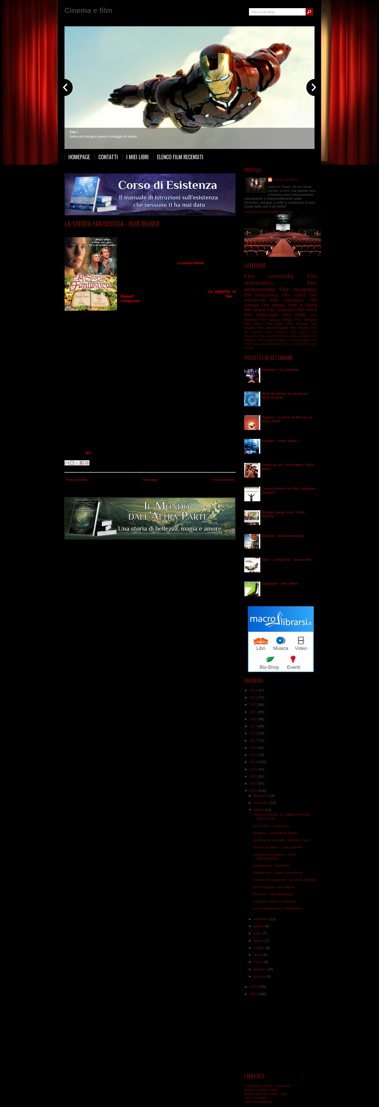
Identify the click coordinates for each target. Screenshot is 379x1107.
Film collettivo (292, 344)
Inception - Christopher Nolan (275, 833)
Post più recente (76, 479)
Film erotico (309, 344)
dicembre (261, 796)
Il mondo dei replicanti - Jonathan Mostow (284, 880)
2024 (254, 690)
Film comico (294, 295)
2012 (254, 776)
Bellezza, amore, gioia (261, 1090)
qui (88, 452)
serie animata (297, 323)
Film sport (265, 340)
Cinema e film (88, 10)
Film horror (307, 310)
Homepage (79, 157)
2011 (254, 783)
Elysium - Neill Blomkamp (282, 536)
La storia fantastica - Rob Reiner (111, 223)
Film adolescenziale (272, 328)
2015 (254, 755)
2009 (254, 987)
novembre (262, 803)
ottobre (259, 810)
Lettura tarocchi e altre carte (265, 1094)
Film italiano (270, 320)
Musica (285, 336)
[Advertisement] (281, 1035)
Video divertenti (269, 336)
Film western (300, 328)
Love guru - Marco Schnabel (274, 901)
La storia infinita (190, 263)
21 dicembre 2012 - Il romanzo (267, 1086)
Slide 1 (74, 131)
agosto (259, 926)
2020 (254, 719)
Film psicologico (287, 300)
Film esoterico (276, 332)
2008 (254, 994)
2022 (254, 705)
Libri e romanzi (255, 1098)
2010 (254, 791)
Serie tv (295, 305)
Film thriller (294, 315)
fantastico (280, 340)
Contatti (108, 157)
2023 (254, 697)
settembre (262, 919)
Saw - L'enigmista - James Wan (287, 560)
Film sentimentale (205, 231)
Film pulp (258, 343)
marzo (259, 962)
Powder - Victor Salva (279, 441)
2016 (254, 748)
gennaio (260, 976)
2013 (254, 769)
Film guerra (299, 332)
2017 (254, 741)
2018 (254, 733)
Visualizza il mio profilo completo (269, 212)
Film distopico (306, 320)
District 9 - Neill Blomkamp (273, 894)
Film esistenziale (261, 315)
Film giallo (274, 323)
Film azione (255, 310)
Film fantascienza (261, 295)
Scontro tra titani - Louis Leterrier (277, 847)
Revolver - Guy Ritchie (280, 370)
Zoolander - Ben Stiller (280, 583)
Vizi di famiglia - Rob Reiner (274, 887)
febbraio (260, 969)
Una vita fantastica (258, 1102)
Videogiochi (275, 343)
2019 (254, 726)
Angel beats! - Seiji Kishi (271, 866)
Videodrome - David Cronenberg (277, 873)
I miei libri (137, 157)
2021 (254, 712)
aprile (258, 955)
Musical (248, 348)
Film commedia (137, 231)
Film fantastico (161, 231)
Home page (149, 479)
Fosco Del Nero (285, 180)
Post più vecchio (223, 479)
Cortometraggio (299, 340)
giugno (259, 941)
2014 (254, 762)
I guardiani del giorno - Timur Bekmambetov (274, 856)
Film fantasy (182, 231)
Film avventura (113, 231)
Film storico (253, 323)
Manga (287, 320)
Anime (311, 305)
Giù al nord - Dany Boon (271, 826)
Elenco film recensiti (180, 157)
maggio (260, 948)
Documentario (301, 336)
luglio (258, 933)
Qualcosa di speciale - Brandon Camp (281, 840)
